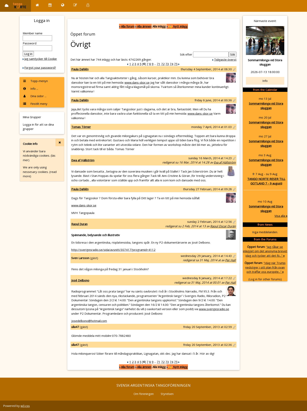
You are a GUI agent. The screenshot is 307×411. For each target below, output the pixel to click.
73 (167, 64)
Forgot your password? (40, 67)
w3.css (25, 406)
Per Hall (230, 260)
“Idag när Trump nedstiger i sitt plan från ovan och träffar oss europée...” (265, 267)
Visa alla (280, 216)
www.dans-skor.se (137, 82)
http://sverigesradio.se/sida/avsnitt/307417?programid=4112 (113, 250)
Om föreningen (144, 394)
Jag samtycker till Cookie (40, 59)
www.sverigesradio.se (214, 309)
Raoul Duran (79, 224)
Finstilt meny (35, 104)
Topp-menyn (35, 81)
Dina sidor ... (34, 96)
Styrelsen (167, 394)
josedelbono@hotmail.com (89, 321)
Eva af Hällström (225, 162)
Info (265, 81)
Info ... (30, 88)
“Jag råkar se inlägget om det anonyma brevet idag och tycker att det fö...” (265, 251)
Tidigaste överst (225, 59)
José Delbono (80, 280)
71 (158, 64)
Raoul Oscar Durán (223, 226)
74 (171, 64)
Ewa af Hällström (82, 160)
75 (176, 64)
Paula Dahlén (79, 69)
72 (163, 64)
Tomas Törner (81, 127)
